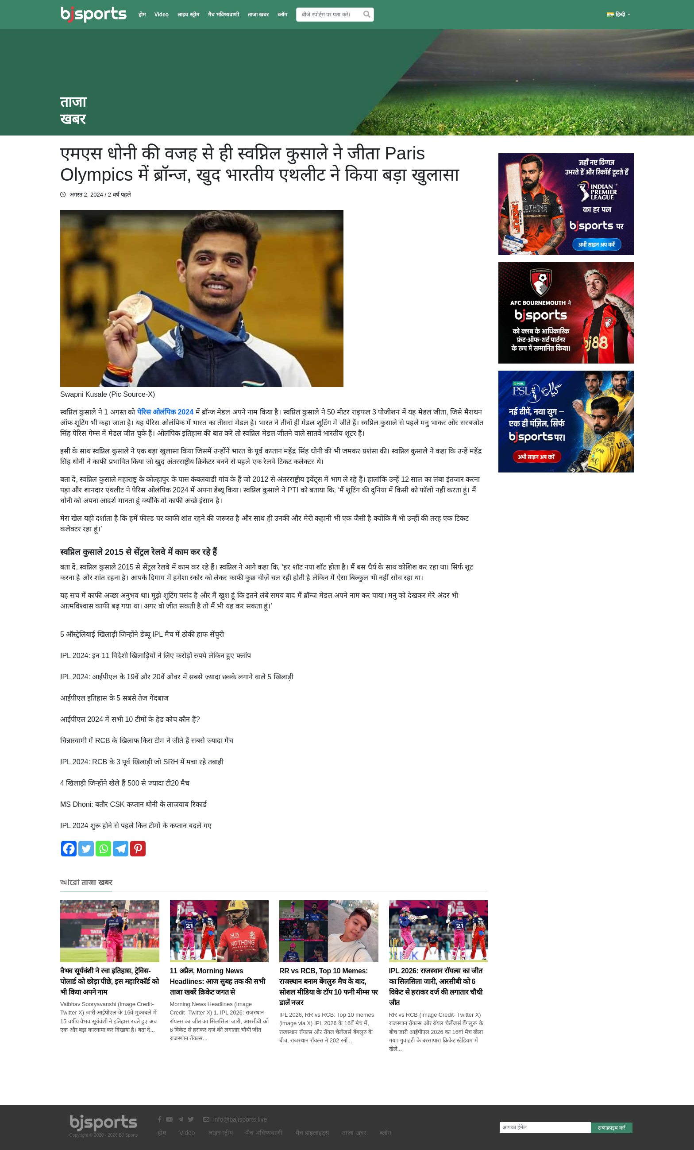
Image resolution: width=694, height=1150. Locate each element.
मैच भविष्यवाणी (223, 15)
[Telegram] (120, 848)
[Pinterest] (138, 848)
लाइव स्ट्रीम (188, 15)
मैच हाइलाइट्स (312, 1132)
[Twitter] (86, 848)
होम (142, 15)
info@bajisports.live (235, 1119)
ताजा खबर (258, 15)
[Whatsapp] (103, 848)
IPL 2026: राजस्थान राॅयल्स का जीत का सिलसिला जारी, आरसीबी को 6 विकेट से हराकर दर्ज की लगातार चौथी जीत (438, 968)
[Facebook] (69, 848)
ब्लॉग (282, 15)
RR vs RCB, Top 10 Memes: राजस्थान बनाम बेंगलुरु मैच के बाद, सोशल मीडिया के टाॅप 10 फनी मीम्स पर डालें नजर (328, 968)
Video (161, 15)
